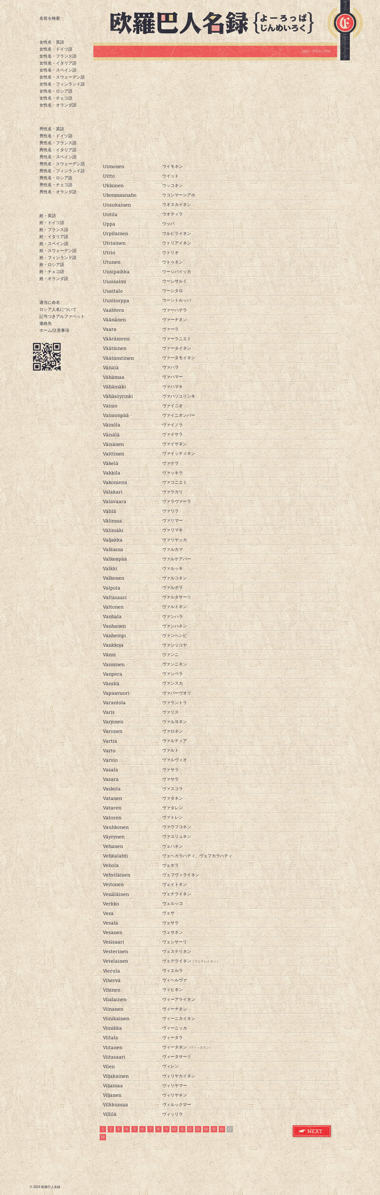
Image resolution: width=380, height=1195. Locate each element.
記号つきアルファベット (62, 316)
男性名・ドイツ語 (55, 135)
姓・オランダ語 (53, 278)
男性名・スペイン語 (58, 156)
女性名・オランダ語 (58, 105)
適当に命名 (49, 302)
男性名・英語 (51, 128)
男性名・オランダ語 (58, 191)
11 (182, 1129)
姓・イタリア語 (53, 236)
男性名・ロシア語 (55, 177)
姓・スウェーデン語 (58, 250)
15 (214, 1129)
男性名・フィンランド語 (62, 170)
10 (174, 1129)
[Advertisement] (215, 111)
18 (103, 1137)
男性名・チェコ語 (55, 184)
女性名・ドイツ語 (55, 49)
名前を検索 (49, 18)
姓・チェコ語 (51, 271)
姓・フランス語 (53, 229)
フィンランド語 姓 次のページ (312, 1131)
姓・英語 (47, 215)
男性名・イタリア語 (58, 149)
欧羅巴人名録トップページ (217, 22)
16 (221, 1129)
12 (190, 1129)
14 (206, 1129)
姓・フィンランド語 (58, 257)
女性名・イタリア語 (58, 63)
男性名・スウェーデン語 (62, 163)
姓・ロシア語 (51, 264)
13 (198, 1129)
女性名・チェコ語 (55, 98)
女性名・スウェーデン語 (62, 77)
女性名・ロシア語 (55, 91)
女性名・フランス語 (58, 56)
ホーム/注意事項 (54, 330)
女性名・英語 (51, 42)
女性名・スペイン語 (58, 70)
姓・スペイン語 (53, 243)
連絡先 (45, 323)
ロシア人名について (58, 309)
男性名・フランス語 (58, 142)
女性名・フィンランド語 (62, 84)
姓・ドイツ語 (51, 222)
